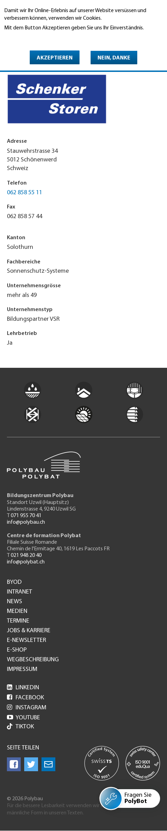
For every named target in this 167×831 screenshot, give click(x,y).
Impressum (22, 669)
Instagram (26, 707)
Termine (18, 621)
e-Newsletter (26, 640)
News (14, 602)
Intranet (19, 592)
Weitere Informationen (34, 38)
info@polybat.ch (26, 562)
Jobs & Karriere (28, 631)
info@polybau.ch (26, 522)
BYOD (14, 582)
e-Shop (17, 650)
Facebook (25, 697)
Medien (17, 611)
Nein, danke (114, 58)
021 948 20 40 (26, 555)
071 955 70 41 (26, 516)
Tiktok (20, 727)
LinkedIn (23, 687)
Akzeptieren (55, 58)
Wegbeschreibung (33, 660)
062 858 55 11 (24, 192)
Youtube (23, 718)
